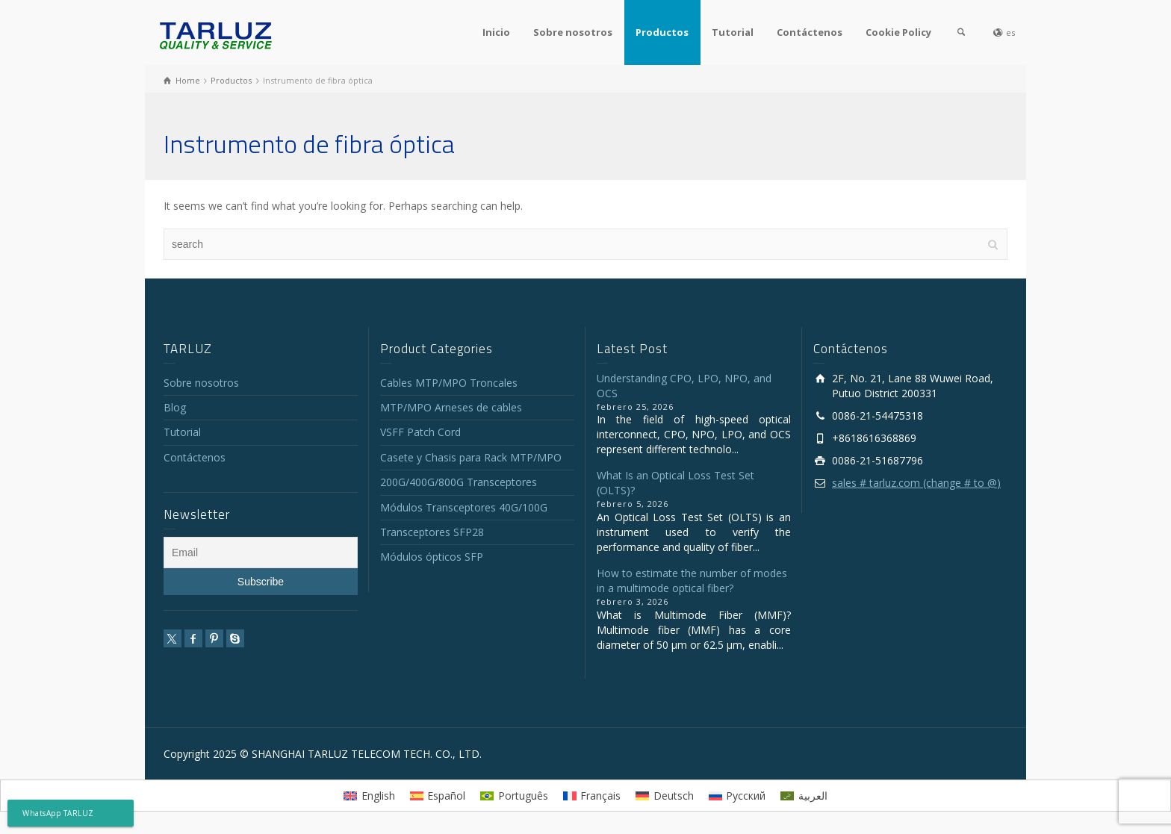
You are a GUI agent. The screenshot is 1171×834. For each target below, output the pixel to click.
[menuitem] (369, 795)
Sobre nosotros (572, 32)
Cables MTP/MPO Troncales (449, 383)
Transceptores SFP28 (432, 532)
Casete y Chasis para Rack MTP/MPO (471, 457)
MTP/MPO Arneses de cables (451, 407)
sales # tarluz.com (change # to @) (916, 483)
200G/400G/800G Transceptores (458, 482)
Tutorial (733, 32)
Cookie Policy (898, 32)
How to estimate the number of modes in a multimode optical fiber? (692, 580)
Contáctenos (809, 32)
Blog (175, 407)
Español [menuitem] (446, 795)
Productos (662, 32)
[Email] (261, 552)
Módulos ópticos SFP (431, 557)
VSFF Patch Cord (420, 432)
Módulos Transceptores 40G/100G (463, 507)
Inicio (496, 32)
